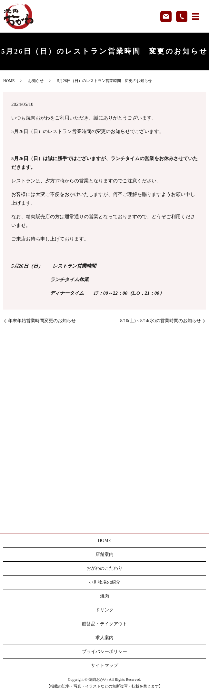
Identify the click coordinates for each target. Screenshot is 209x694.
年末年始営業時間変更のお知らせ (42, 320)
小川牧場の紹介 (104, 582)
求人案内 (104, 637)
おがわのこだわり (104, 568)
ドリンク (104, 609)
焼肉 (104, 596)
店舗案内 (104, 554)
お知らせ (36, 80)
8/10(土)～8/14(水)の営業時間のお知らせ (160, 320)
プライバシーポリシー (104, 651)
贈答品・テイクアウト (104, 623)
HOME (9, 80)
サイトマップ (104, 665)
